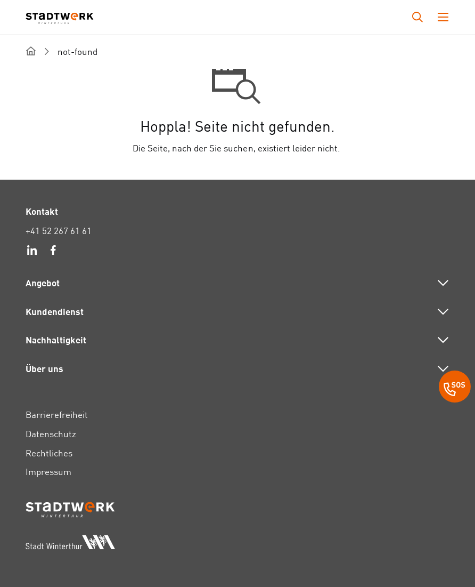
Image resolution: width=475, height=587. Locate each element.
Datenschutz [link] (51, 433)
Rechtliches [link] (49, 453)
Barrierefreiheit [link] (57, 414)
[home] (31, 51)
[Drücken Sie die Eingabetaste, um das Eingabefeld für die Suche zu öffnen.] (417, 17)
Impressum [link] (48, 471)
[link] (32, 252)
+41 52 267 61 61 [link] (59, 230)
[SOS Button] (455, 388)
